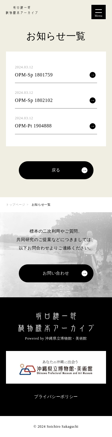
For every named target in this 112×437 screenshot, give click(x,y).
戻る (56, 170)
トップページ (15, 204)
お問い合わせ (56, 273)
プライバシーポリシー (56, 396)
